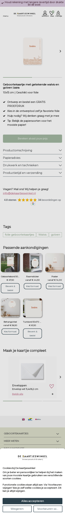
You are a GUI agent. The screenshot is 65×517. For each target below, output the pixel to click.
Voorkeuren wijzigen (50, 508)
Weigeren (17, 508)
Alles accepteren (32, 501)
